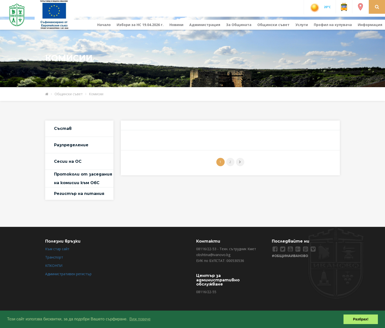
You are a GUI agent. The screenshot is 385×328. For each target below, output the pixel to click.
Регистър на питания (79, 193)
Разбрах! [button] (361, 319)
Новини (176, 24)
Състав (63, 128)
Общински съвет (273, 24)
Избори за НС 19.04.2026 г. (140, 24)
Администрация (204, 24)
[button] (377, 7)
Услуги (301, 24)
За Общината (238, 24)
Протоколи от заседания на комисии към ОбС (83, 178)
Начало (104, 24)
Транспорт (54, 257)
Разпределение (71, 145)
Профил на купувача (333, 24)
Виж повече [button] (140, 319)
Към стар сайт (57, 248)
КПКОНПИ (53, 265)
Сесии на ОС (68, 161)
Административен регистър (68, 274)
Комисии (96, 94)
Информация (370, 24)
